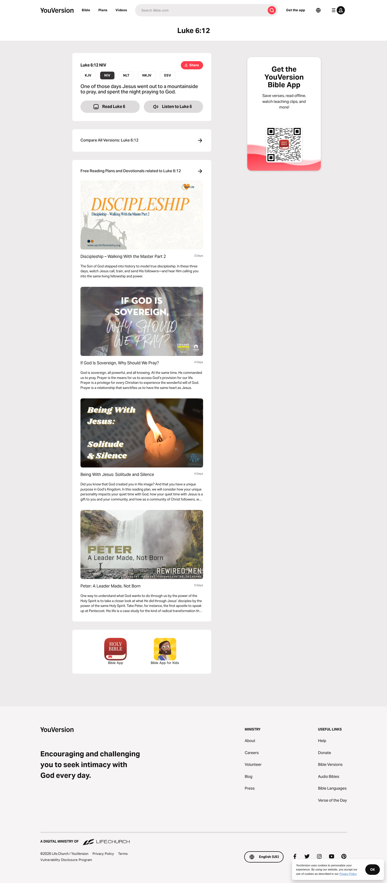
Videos (121, 10)
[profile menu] (337, 10)
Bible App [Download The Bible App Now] (115, 651)
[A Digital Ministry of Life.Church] (193, 839)
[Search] (200, 10)
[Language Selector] (318, 10)
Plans (102, 10)
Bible (86, 10)
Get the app (295, 10)
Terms (123, 854)
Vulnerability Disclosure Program (66, 860)
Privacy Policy (103, 854)
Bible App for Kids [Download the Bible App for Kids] (165, 651)
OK (372, 869)
